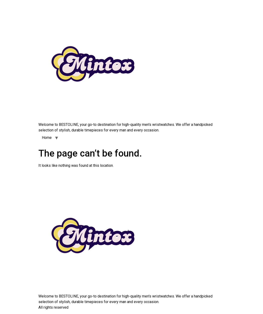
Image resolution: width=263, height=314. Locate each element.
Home (47, 137)
